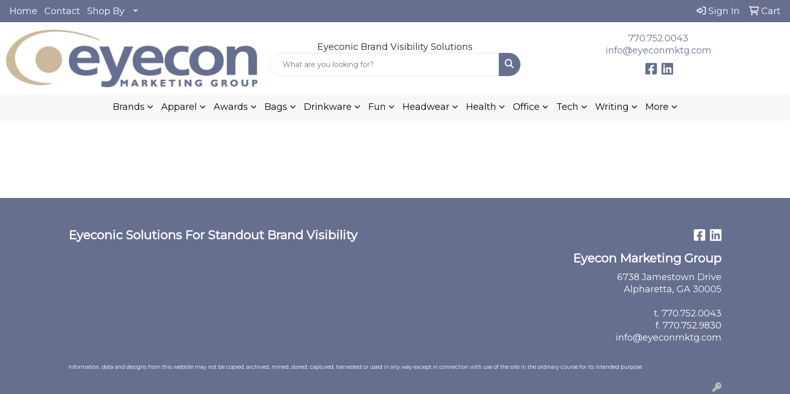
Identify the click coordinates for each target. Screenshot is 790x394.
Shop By (105, 11)
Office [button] (526, 106)
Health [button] (481, 106)
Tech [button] (567, 106)
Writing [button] (612, 106)
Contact (62, 11)
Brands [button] (129, 106)
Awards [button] (231, 106)
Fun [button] (377, 106)
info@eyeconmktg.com (658, 50)
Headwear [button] (426, 106)
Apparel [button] (179, 106)
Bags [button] (276, 106)
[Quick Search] (385, 64)
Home (23, 11)
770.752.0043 (658, 38)
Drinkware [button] (328, 106)
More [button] (657, 106)
